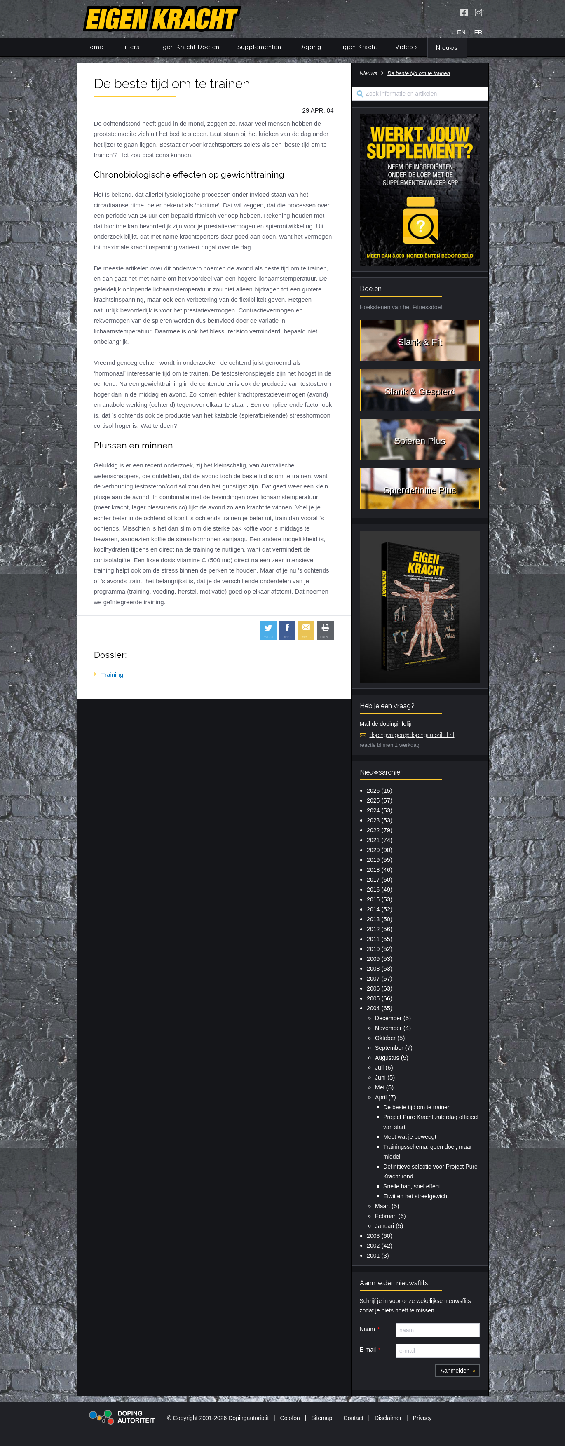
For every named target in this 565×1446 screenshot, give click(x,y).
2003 (373, 1235)
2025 (373, 800)
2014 (373, 909)
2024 (373, 810)
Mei (379, 1087)
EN (461, 31)
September (389, 1048)
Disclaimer (388, 1418)
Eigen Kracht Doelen (188, 47)
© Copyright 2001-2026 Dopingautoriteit (218, 1418)
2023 (373, 820)
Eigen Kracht (358, 47)
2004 (373, 1008)
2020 (373, 850)
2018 (373, 869)
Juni (380, 1077)
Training (112, 674)
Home (94, 47)
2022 (373, 830)
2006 (373, 988)
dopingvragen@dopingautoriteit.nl (412, 735)
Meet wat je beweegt (409, 1137)
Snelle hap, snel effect (411, 1186)
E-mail (368, 1349)
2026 (373, 790)
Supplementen (259, 47)
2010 (373, 949)
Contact (353, 1418)
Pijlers (130, 47)
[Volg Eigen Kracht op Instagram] (478, 12)
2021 (373, 840)
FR (478, 31)
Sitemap (321, 1418)
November (388, 1028)
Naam (367, 1329)
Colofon (290, 1418)
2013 (373, 919)
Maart (382, 1206)
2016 (373, 889)
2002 (373, 1245)
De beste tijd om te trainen (416, 1107)
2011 (373, 939)
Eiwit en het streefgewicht (416, 1196)
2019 (373, 860)
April (381, 1097)
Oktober (385, 1038)
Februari (385, 1216)
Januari (384, 1226)
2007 (373, 978)
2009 (373, 958)
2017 (373, 879)
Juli (379, 1067)
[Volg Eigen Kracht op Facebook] (464, 12)
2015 (373, 899)
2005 (373, 998)
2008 (373, 968)
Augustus (387, 1057)
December (388, 1018)
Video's (406, 47)
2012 (373, 929)
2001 (373, 1255)
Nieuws (447, 48)
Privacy (422, 1418)
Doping (310, 47)
